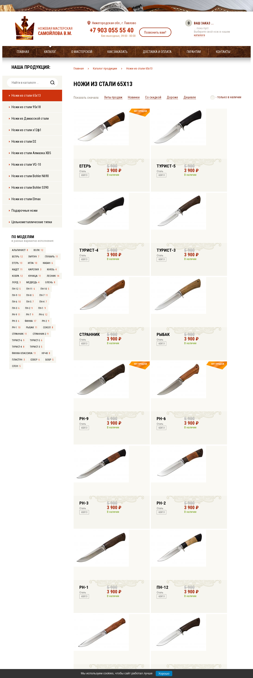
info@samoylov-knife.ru (160, 646)
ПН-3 (15, 308)
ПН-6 (16, 301)
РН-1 (16, 327)
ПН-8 (30, 295)
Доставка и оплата (157, 52)
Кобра (17, 275)
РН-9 (16, 314)
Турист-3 (36, 346)
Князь (52, 269)
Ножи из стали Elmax (26, 199)
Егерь (17, 263)
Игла (32, 263)
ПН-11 (30, 288)
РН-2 (45, 321)
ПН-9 (16, 295)
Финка (30, 321)
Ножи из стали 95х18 (26, 107)
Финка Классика (24, 353)
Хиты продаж (113, 97)
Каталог (50, 52)
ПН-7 (43, 295)
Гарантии (194, 52)
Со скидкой (153, 97)
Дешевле (190, 97)
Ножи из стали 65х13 (26, 95)
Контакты (223, 52)
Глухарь (51, 256)
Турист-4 (18, 346)
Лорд (16, 282)
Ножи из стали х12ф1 (26, 130)
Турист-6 (18, 340)
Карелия (34, 269)
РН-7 (29, 314)
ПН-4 (43, 301)
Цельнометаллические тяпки (32, 222)
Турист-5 (36, 340)
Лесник (53, 275)
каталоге (199, 35)
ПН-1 (42, 308)
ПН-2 (28, 308)
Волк (38, 250)
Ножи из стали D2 (24, 141)
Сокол (48, 327)
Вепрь (17, 256)
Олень (50, 282)
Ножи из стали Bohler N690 (30, 176)
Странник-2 (40, 333)
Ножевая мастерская (59, 31)
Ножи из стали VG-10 (26, 164)
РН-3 (15, 321)
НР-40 (46, 353)
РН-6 (43, 314)
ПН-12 (16, 288)
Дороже (172, 97)
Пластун (18, 359)
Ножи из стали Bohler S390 (30, 187)
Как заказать (117, 52)
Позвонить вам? (155, 32)
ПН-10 (44, 288)
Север (35, 359)
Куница (34, 275)
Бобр (49, 359)
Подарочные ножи (24, 210)
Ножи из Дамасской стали (30, 118)
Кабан (48, 263)
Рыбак (31, 327)
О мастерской (81, 52)
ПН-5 (30, 301)
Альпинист (20, 250)
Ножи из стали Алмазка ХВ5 (31, 153)
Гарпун (33, 256)
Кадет (17, 269)
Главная (23, 52)
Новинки (134, 97)
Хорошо (164, 673)
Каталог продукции (105, 68)
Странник (19, 333)
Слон (16, 366)
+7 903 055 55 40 (112, 30)
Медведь (32, 282)
